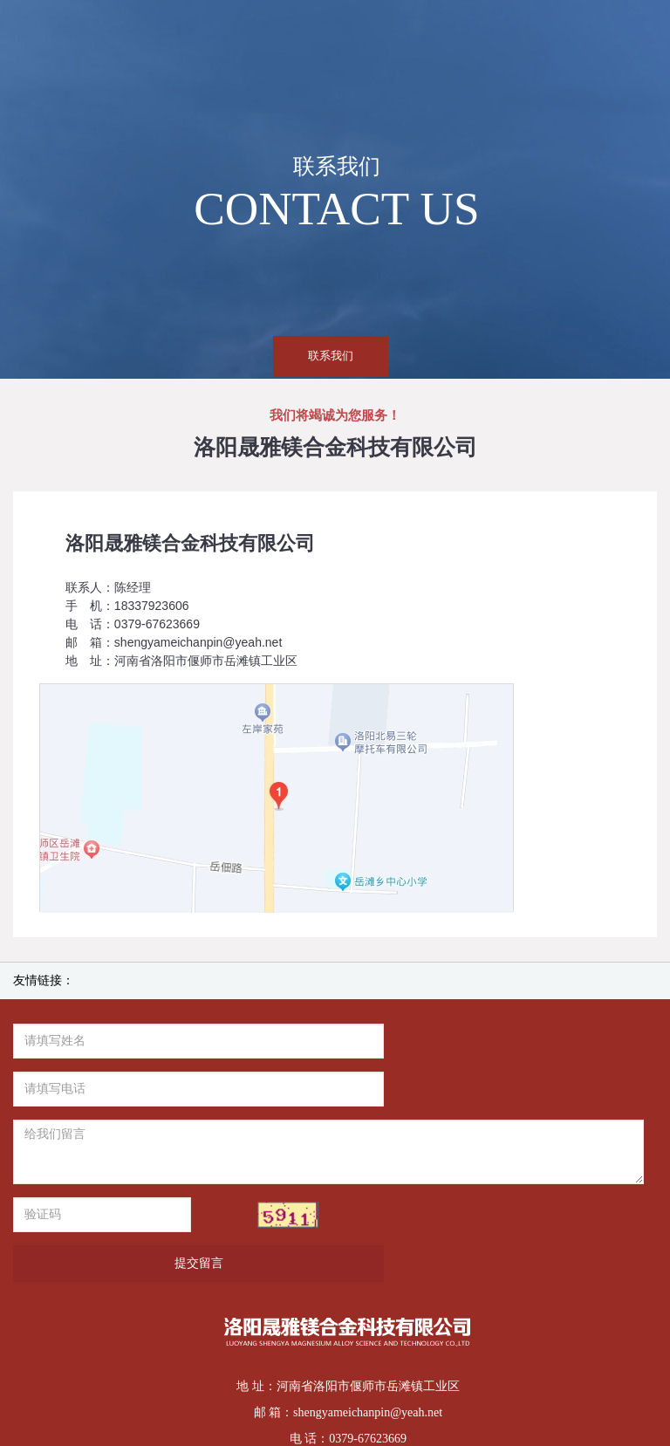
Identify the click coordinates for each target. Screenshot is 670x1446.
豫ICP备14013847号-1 (372, 1368)
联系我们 (330, 356)
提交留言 (489, 1167)
